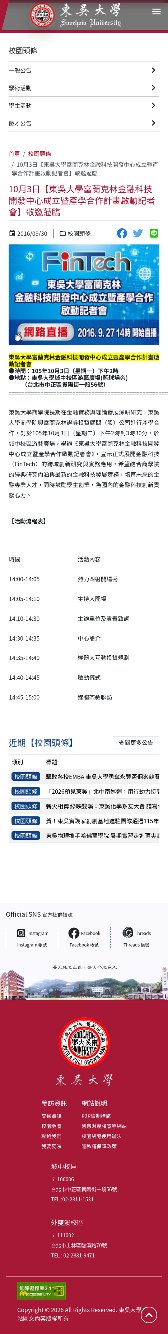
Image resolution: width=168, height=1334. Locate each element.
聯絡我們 (51, 1136)
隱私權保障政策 (99, 1146)
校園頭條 (23, 50)
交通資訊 (51, 1115)
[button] (156, 11)
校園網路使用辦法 (101, 1136)
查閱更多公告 (136, 742)
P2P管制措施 (96, 1115)
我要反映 (51, 1146)
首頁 (14, 153)
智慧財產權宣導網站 (104, 1125)
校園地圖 (51, 1125)
